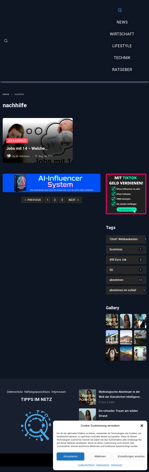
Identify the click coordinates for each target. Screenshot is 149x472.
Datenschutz (102, 465)
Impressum (116, 465)
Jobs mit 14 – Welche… (26, 148)
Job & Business (17, 140)
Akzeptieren (70, 456)
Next (74, 200)
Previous (32, 200)
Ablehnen (100, 456)
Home (6, 94)
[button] (142, 425)
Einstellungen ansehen (131, 456)
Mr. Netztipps (23, 156)
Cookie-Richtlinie (86, 465)
